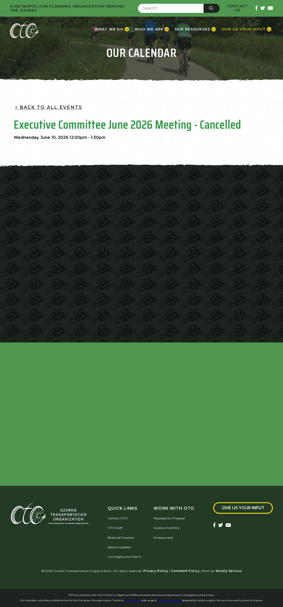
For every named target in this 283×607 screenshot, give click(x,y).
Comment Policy (185, 571)
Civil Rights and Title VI (124, 557)
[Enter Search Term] (171, 8)
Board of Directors (121, 537)
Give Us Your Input (243, 507)
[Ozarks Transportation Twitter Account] (262, 8)
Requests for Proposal (169, 518)
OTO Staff (115, 528)
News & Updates (119, 547)
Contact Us (237, 8)
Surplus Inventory (167, 528)
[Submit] (212, 8)
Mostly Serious (229, 571)
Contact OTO (118, 518)
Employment (163, 537)
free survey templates (169, 600)
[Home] (24, 29)
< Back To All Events (48, 107)
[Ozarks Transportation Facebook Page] (256, 8)
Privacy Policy (155, 571)
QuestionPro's (132, 600)
